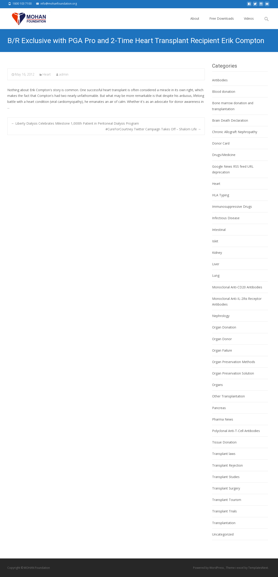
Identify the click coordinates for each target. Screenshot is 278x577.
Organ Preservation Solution (233, 373)
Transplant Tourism (226, 500)
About (194, 22)
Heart (47, 74)
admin (63, 74)
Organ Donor (222, 339)
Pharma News (222, 419)
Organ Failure (222, 350)
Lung (215, 275)
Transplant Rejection (227, 465)
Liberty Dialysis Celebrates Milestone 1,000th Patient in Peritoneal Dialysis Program (75, 123)
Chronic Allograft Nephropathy (234, 132)
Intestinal (219, 229)
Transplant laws (223, 453)
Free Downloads (221, 22)
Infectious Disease (226, 218)
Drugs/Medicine (223, 155)
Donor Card (220, 143)
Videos (249, 22)
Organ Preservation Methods (233, 362)
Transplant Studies (226, 477)
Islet (215, 241)
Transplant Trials (224, 511)
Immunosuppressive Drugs (232, 206)
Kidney (217, 252)
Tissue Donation (224, 442)
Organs (217, 385)
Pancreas (219, 408)
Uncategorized (223, 534)
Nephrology (220, 316)
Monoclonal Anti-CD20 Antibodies (237, 287)
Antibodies (220, 80)
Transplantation (223, 523)
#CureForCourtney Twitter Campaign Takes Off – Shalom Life (153, 129)
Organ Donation (224, 327)
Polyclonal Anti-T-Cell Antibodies (236, 431)
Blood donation (223, 91)
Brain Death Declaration (230, 120)
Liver (215, 264)
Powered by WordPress (208, 568)
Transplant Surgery (226, 488)
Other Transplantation (228, 396)
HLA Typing (220, 195)
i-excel (239, 568)
